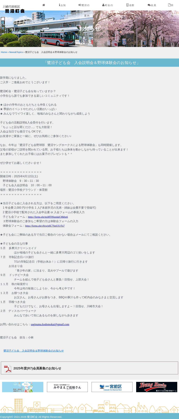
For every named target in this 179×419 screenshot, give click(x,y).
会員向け (152, 10)
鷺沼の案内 (84, 10)
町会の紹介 (107, 10)
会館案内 (130, 10)
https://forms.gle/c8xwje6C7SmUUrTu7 (45, 226)
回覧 (171, 10)
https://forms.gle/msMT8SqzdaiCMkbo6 (48, 217)
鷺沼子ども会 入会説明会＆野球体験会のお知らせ (33, 350)
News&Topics (16, 52)
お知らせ (62, 10)
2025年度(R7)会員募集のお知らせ (31, 368)
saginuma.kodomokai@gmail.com (50, 324)
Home (42, 10)
